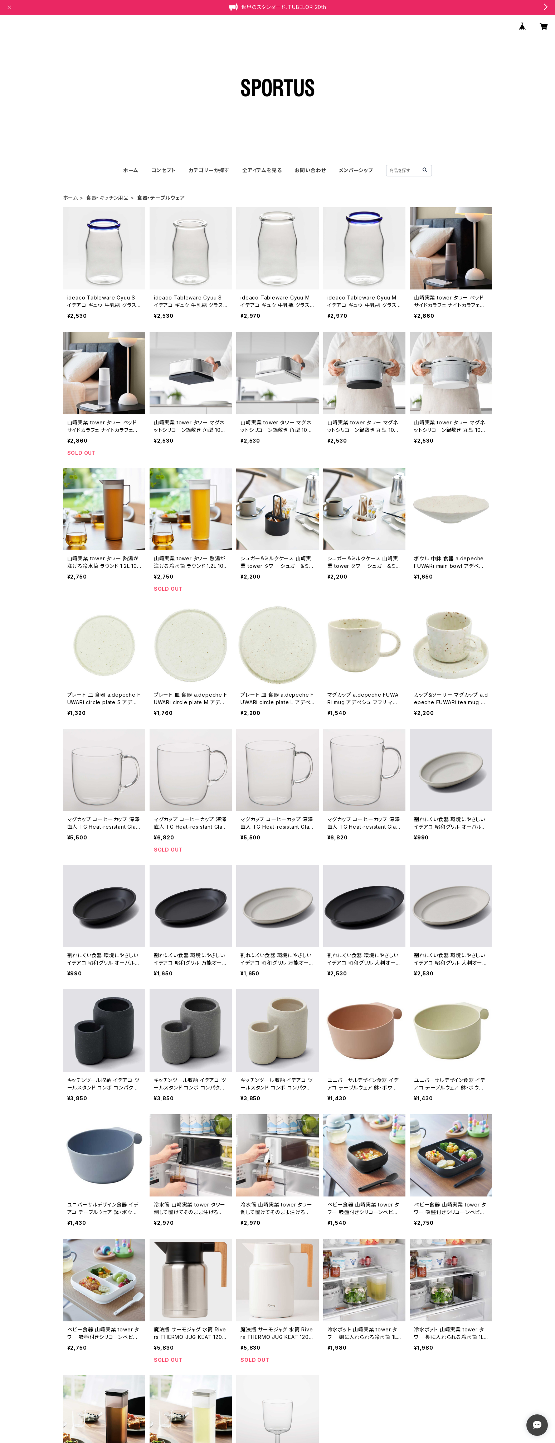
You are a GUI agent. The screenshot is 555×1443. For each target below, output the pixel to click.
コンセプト (163, 170)
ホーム (130, 170)
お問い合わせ (310, 170)
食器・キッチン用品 (107, 198)
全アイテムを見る (262, 170)
